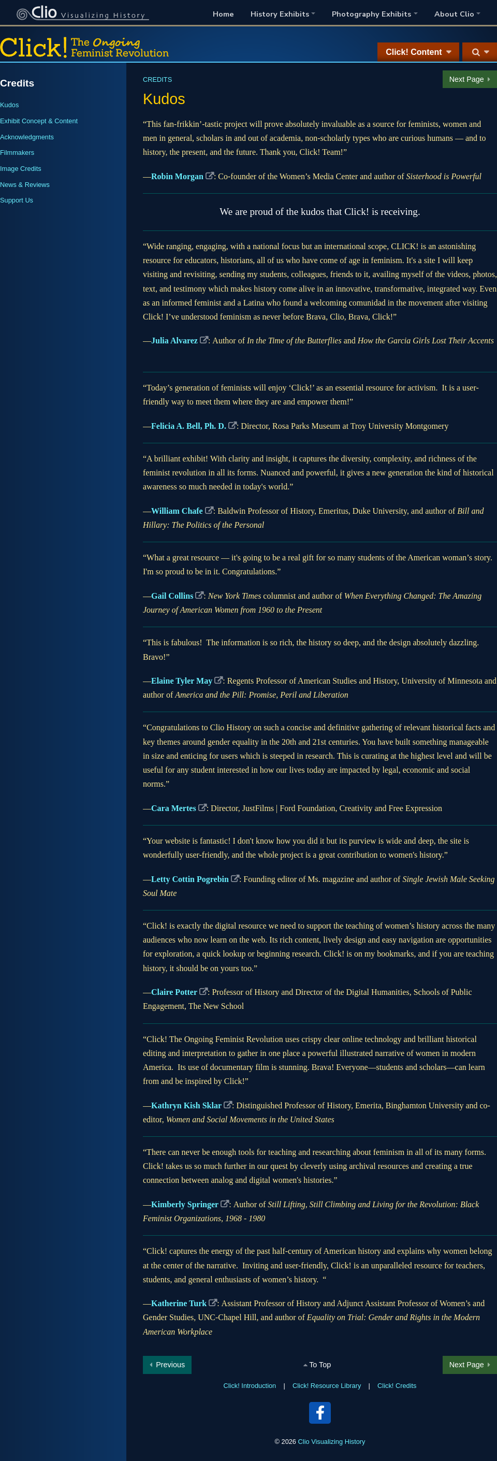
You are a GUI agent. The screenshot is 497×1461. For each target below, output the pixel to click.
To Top (320, 1365)
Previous (170, 1365)
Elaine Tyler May (181, 680)
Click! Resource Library (327, 1386)
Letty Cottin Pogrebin (190, 879)
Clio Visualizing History (332, 1441)
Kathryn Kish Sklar (186, 1105)
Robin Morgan (177, 176)
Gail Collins (172, 595)
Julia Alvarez (174, 340)
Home (223, 14)
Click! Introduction (250, 1386)
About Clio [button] (454, 14)
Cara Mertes (173, 808)
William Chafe (177, 511)
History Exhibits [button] (280, 14)
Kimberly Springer (184, 1204)
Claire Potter (174, 992)
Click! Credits (396, 1386)
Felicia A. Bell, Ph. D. (188, 426)
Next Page (466, 79)
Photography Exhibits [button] (371, 14)
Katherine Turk (179, 1303)
